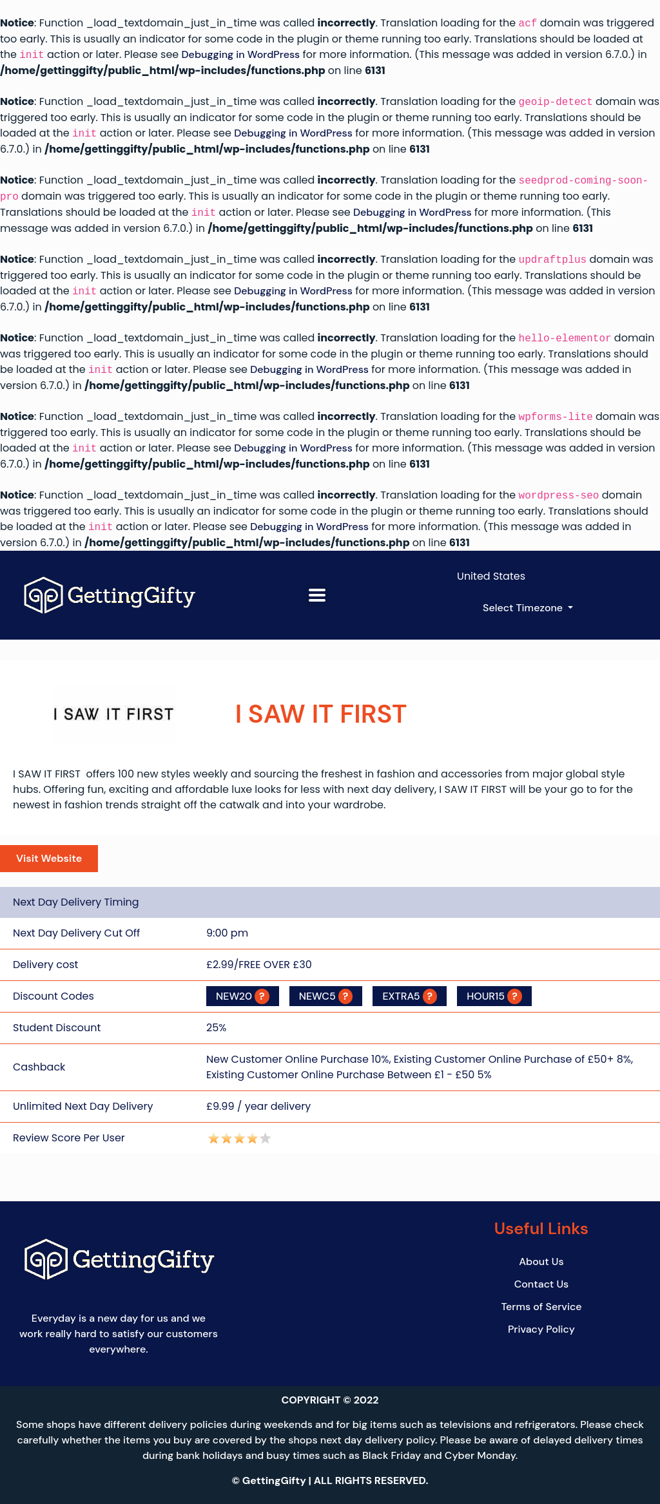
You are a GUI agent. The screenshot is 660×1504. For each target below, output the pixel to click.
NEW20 (242, 996)
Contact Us (541, 1284)
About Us (541, 1261)
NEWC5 (326, 996)
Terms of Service (541, 1306)
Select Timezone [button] (524, 607)
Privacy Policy (541, 1329)
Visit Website (49, 858)
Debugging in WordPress (241, 55)
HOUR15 (494, 996)
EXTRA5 (409, 996)
